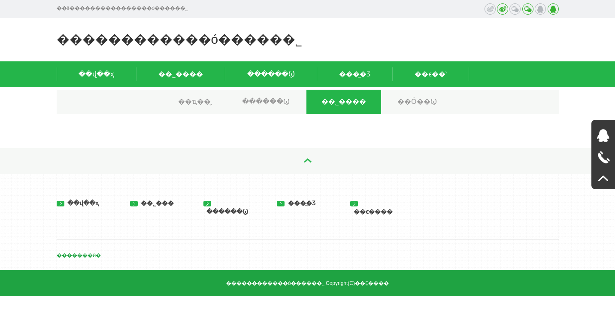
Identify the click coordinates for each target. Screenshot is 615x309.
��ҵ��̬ (194, 101)
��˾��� (152, 203)
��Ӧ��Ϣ (417, 101)
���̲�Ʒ (354, 74)
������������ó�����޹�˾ (180, 39)
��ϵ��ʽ (431, 74)
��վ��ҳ (96, 74)
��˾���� (180, 74)
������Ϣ (271, 74)
